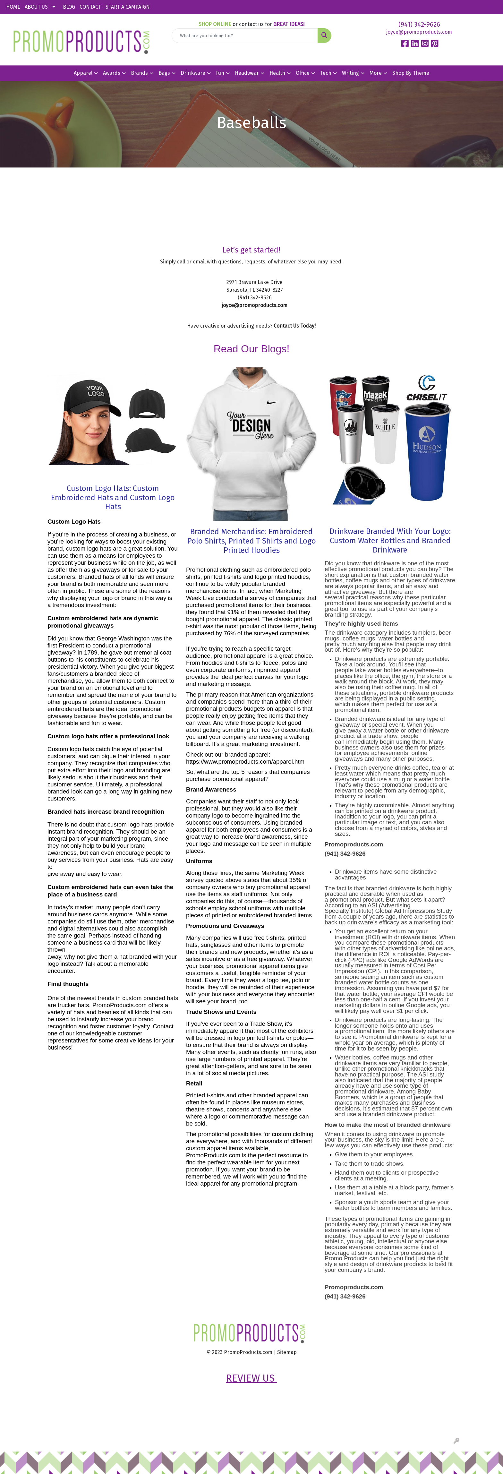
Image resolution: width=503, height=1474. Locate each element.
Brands (139, 73)
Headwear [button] (247, 73)
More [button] (376, 73)
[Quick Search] (245, 35)
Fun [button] (220, 73)
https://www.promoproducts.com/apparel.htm (245, 761)
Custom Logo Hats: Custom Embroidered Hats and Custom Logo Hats (113, 497)
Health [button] (277, 73)
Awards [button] (111, 73)
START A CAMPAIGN (128, 7)
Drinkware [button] (193, 73)
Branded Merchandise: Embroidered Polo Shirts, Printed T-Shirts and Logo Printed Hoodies (251, 541)
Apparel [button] (83, 73)
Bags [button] (164, 73)
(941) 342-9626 (419, 24)
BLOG (69, 7)
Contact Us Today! (295, 326)
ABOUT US (36, 7)
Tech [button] (325, 73)
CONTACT (90, 7)
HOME (13, 7)
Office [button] (303, 73)
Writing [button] (350, 73)
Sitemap (287, 1352)
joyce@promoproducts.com (419, 32)
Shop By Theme (410, 73)
